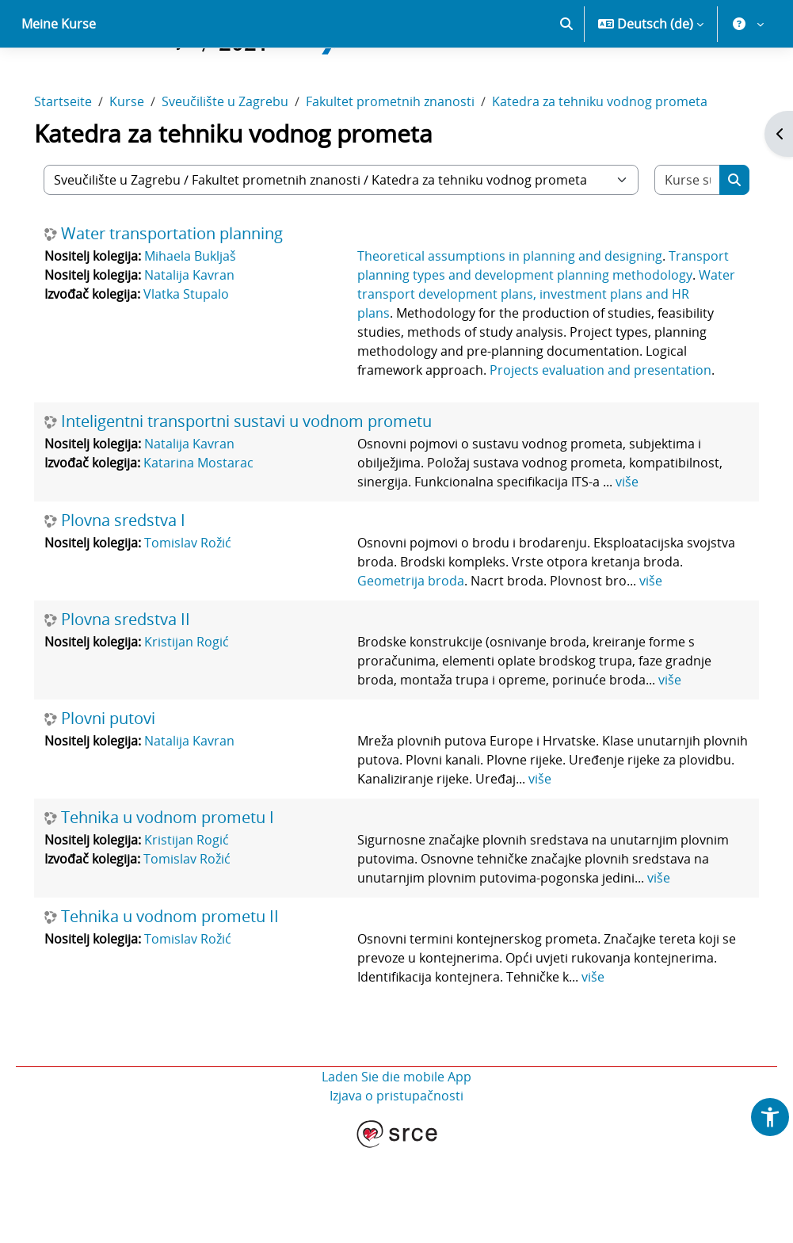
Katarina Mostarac (221, 537)
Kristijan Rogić (208, 716)
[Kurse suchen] (668, 235)
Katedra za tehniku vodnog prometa (622, 157)
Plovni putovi (130, 793)
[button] (566, 79)
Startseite (85, 157)
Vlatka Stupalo (208, 349)
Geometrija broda (455, 655)
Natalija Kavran (211, 330)
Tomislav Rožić (210, 617)
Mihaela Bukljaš (212, 311)
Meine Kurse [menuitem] (58, 79)
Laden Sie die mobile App (396, 1170)
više (628, 556)
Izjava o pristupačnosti (396, 1189)
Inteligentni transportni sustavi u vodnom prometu (268, 496)
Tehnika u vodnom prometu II (192, 1010)
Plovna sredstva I (145, 595)
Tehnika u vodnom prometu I (189, 892)
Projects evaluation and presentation (534, 444)
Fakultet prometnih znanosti (412, 157)
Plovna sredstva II (147, 694)
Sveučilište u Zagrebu (247, 157)
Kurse (149, 157)
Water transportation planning (194, 289)
